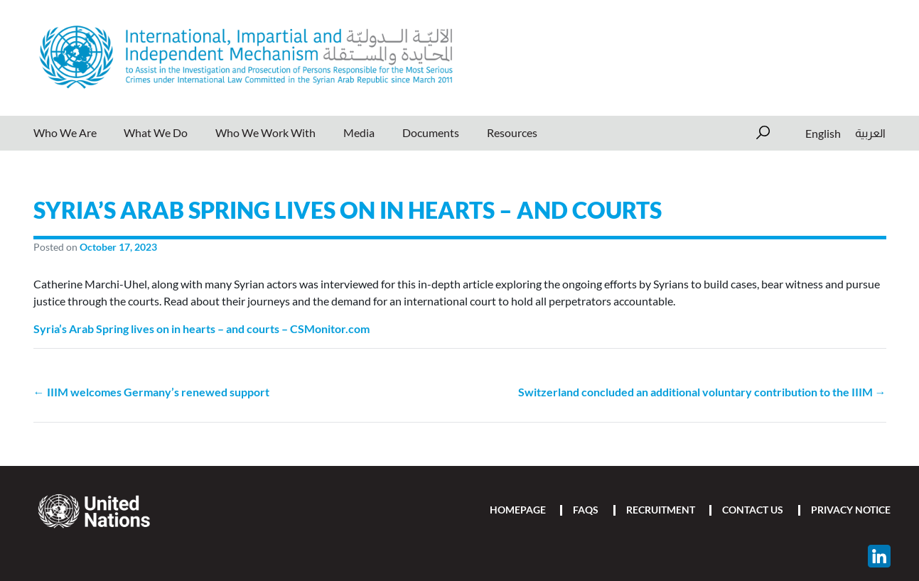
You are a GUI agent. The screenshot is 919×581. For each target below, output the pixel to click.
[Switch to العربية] (867, 133)
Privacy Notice (851, 510)
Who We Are (65, 132)
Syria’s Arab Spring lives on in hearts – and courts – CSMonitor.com (201, 328)
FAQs (585, 510)
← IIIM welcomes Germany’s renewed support (151, 391)
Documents (430, 132)
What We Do (156, 132)
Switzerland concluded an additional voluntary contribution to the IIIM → (702, 391)
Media (359, 132)
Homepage (518, 510)
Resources (512, 132)
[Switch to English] (823, 133)
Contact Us (752, 510)
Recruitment (660, 510)
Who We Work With (265, 132)
